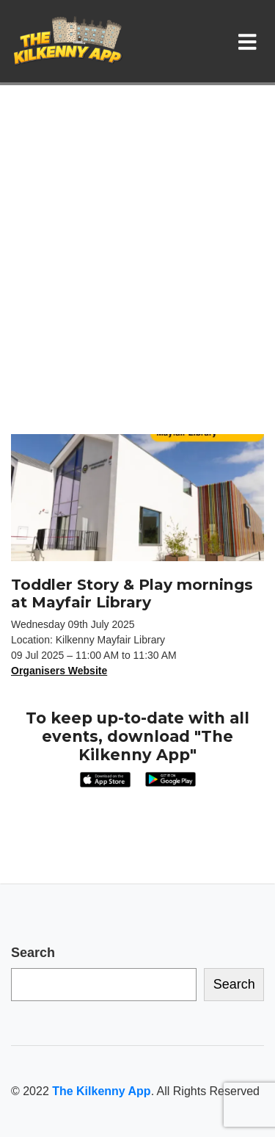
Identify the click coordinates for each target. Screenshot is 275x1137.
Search (33, 952)
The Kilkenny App (101, 1091)
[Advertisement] (137, 289)
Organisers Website (59, 670)
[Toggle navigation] (250, 41)
